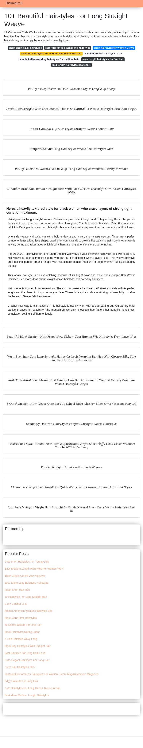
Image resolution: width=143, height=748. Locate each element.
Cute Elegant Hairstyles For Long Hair (27, 660)
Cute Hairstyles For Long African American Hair (32, 688)
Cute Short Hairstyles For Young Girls (27, 561)
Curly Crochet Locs (16, 603)
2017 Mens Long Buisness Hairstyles (26, 582)
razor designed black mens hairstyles (68, 47)
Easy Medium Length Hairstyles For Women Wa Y (34, 568)
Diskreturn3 (14, 3)
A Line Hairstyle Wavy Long (21, 638)
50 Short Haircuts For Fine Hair (23, 624)
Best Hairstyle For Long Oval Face (25, 653)
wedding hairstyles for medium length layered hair (51, 53)
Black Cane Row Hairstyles (21, 617)
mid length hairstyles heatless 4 (71, 64)
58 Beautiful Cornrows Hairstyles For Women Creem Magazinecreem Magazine (52, 674)
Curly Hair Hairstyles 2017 (20, 667)
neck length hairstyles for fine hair (103, 59)
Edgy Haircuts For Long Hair (21, 681)
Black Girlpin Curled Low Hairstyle (25, 575)
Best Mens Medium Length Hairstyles (27, 695)
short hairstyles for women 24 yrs (114, 47)
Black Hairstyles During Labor (22, 631)
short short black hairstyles (25, 47)
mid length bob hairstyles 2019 (103, 53)
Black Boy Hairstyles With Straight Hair (27, 645)
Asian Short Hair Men (17, 589)
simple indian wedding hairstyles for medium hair (49, 59)
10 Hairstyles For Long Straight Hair (26, 596)
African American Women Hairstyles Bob (28, 610)
